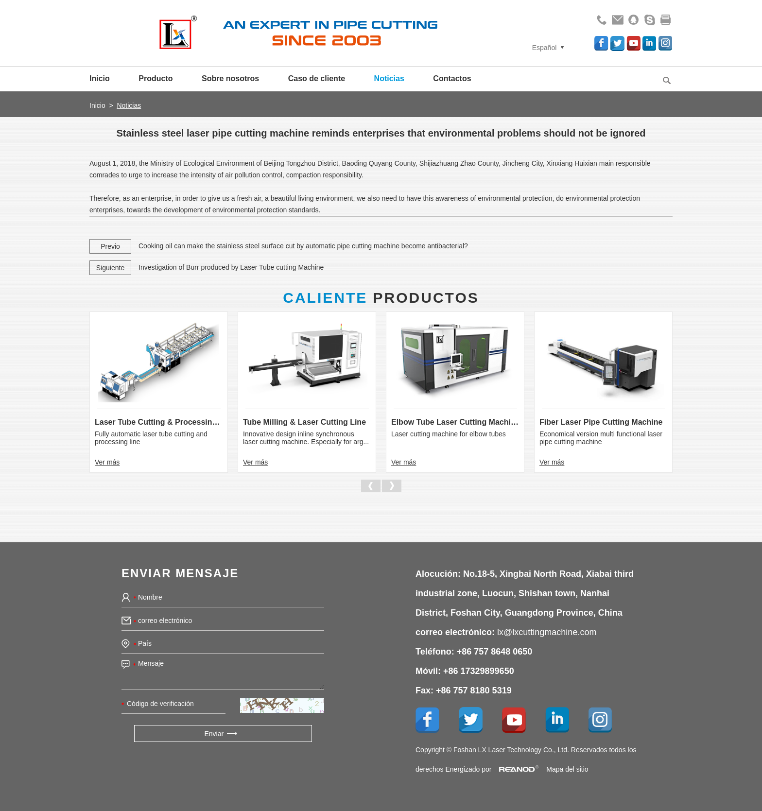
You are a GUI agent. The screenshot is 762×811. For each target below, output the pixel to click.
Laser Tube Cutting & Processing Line (159, 422)
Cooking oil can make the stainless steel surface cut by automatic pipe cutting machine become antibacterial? (303, 246)
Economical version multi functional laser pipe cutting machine (600, 438)
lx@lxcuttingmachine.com (546, 632)
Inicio (99, 78)
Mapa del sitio (567, 769)
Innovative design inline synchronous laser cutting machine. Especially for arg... (306, 438)
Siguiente (110, 268)
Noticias (389, 78)
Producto (156, 78)
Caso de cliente (316, 78)
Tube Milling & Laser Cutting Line (304, 422)
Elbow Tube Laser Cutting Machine (455, 422)
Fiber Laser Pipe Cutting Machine (600, 422)
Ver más (107, 462)
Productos (381, 298)
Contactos (452, 78)
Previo (110, 246)
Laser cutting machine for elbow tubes (448, 434)
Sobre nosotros (230, 78)
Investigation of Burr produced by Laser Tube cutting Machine (231, 267)
